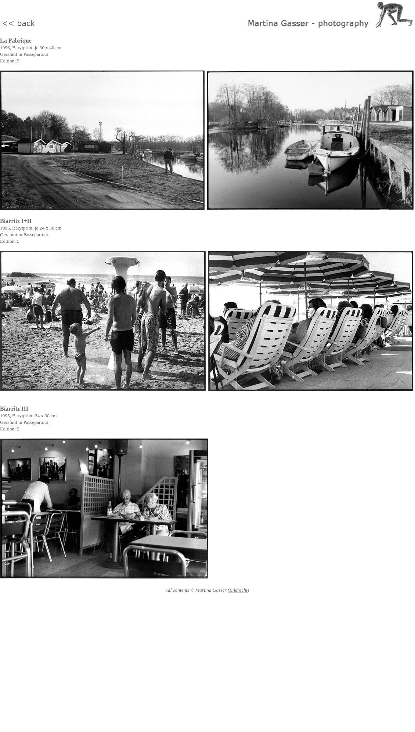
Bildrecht (239, 590)
